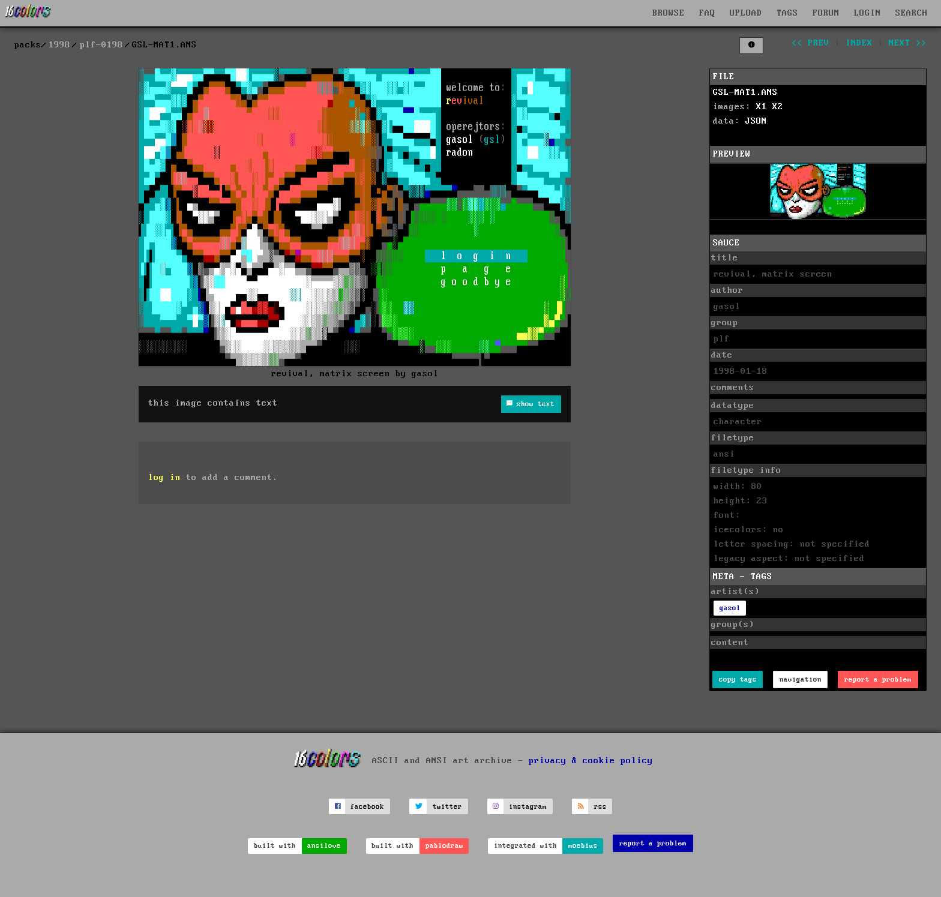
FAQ (707, 13)
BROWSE (668, 13)
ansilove (324, 846)
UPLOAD (746, 13)
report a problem (878, 679)
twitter (447, 807)
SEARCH (911, 13)
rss (600, 807)
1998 (59, 45)
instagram (528, 807)
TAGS (787, 13)
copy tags (738, 679)
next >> (908, 43)
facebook (367, 807)
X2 (777, 107)
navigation (801, 679)
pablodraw (444, 846)
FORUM (826, 13)
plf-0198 (101, 45)
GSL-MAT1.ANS (745, 92)
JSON (756, 121)
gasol (730, 608)
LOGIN (867, 13)
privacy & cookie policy (591, 761)
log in (164, 477)
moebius (583, 846)
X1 (761, 107)
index (859, 43)
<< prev (810, 43)
